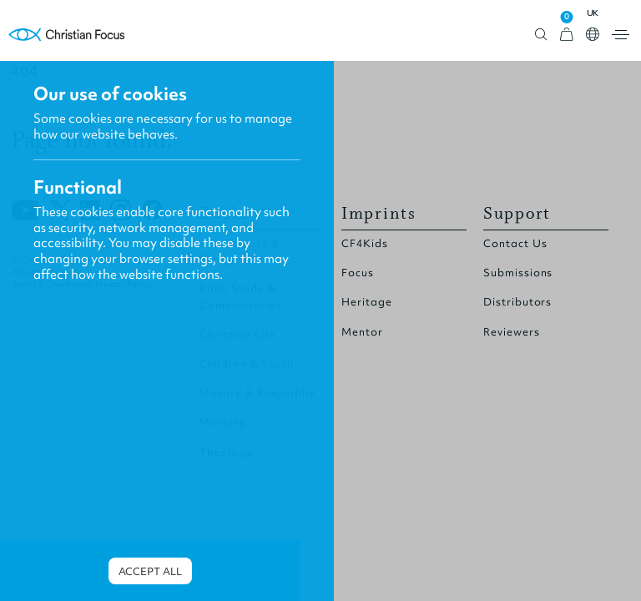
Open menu (620, 34)
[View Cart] (566, 35)
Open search (541, 34)
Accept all (150, 571)
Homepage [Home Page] (66, 34)
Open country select (592, 34)
